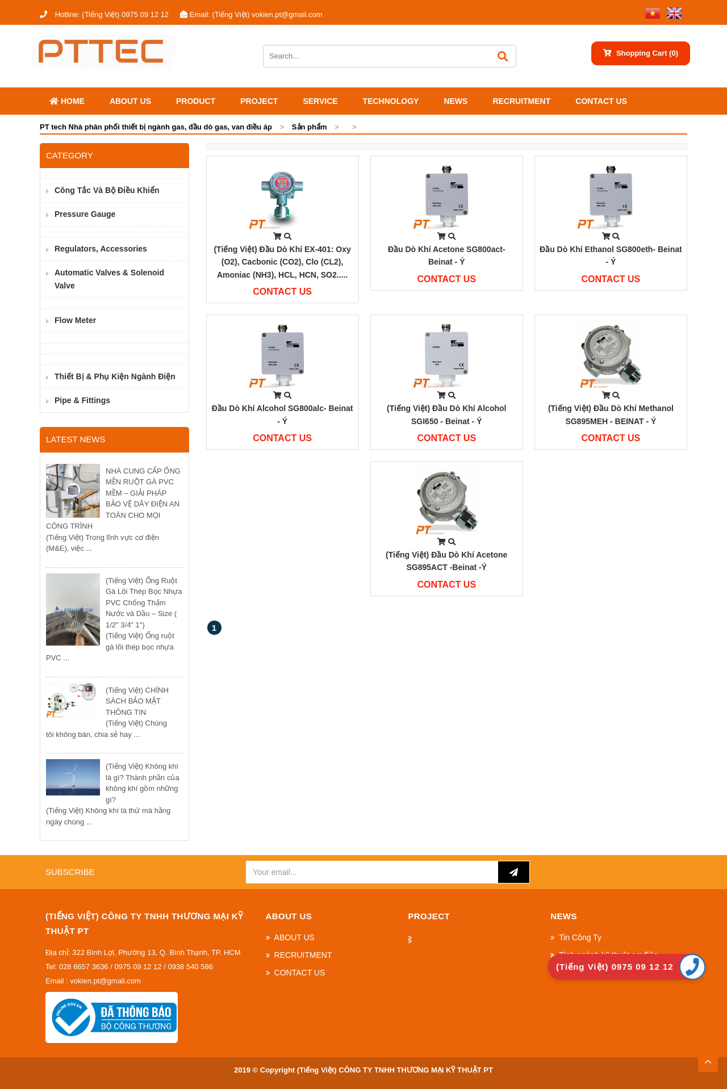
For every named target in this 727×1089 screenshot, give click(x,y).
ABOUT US (130, 101)
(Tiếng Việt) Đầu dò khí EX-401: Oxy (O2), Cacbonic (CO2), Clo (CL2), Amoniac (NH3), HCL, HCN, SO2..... (282, 262)
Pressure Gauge (85, 214)
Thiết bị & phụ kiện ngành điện (115, 376)
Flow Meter (75, 320)
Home (67, 101)
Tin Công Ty (580, 937)
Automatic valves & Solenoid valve (109, 279)
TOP (707, 1058)
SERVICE (320, 101)
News (455, 101)
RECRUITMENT (521, 101)
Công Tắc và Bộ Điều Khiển (107, 190)
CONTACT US (601, 101)
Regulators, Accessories (101, 248)
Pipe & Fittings (82, 400)
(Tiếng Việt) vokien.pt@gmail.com (251, 14)
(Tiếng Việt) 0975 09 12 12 (104, 14)
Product (195, 101)
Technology (391, 101)
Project (259, 101)
